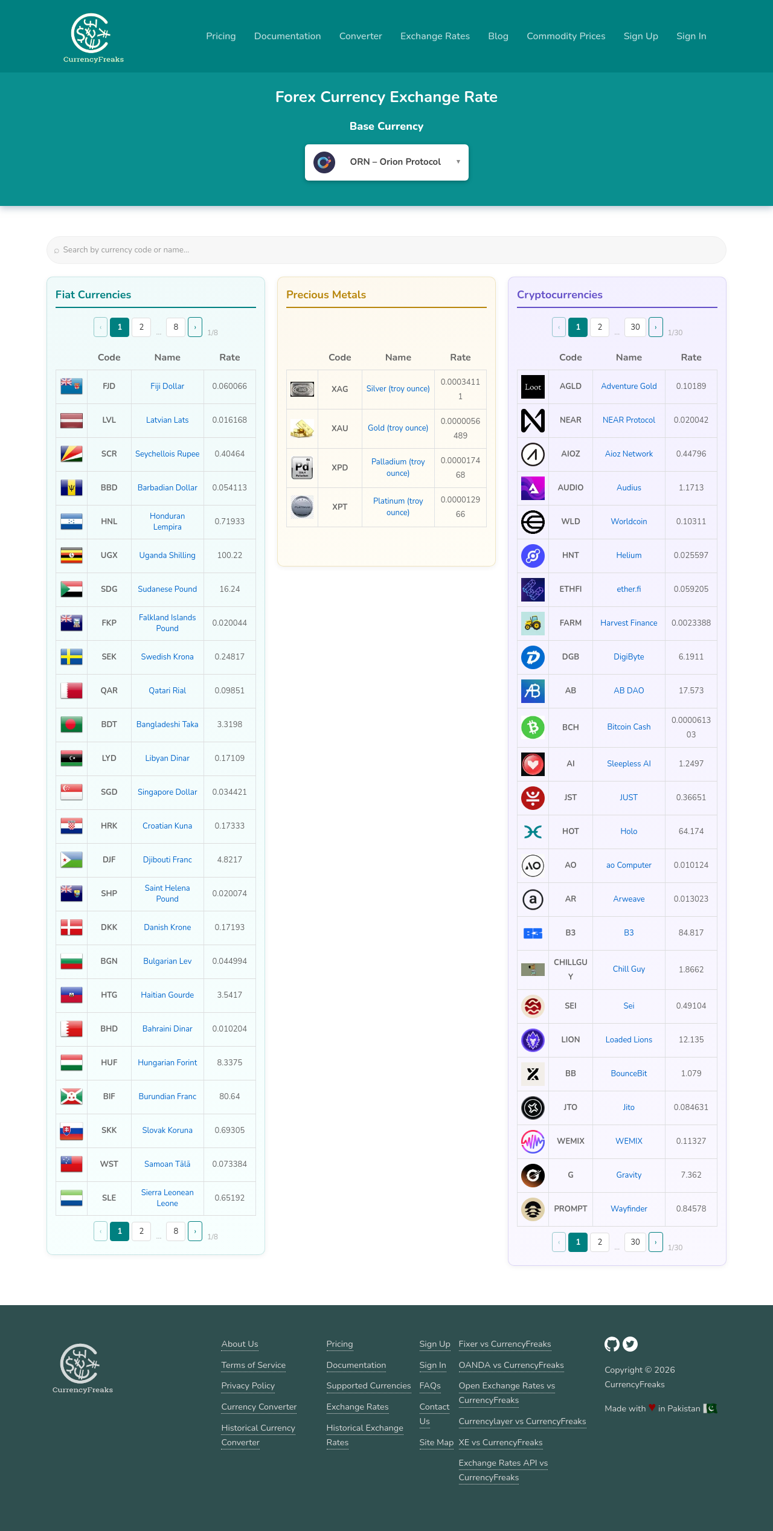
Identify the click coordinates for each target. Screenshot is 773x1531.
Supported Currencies (369, 1385)
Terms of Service (253, 1365)
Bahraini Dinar (168, 1029)
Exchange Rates (435, 36)
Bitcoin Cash (628, 727)
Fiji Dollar (167, 386)
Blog (498, 36)
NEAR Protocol (629, 420)
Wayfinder (629, 1209)
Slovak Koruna (167, 1130)
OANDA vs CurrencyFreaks (511, 1365)
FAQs (430, 1385)
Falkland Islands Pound (167, 623)
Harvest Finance (628, 623)
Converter (360, 36)
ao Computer (629, 865)
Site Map (437, 1442)
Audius (629, 488)
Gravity (629, 1175)
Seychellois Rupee (167, 454)
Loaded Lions (629, 1040)
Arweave (629, 899)
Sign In (691, 36)
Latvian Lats (167, 420)
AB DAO (629, 690)
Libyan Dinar (168, 758)
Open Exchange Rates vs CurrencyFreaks (507, 1392)
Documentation (287, 36)
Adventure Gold (629, 386)
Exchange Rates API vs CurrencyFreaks (503, 1470)
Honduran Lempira (167, 522)
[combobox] (387, 162)
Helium (628, 555)
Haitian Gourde (167, 995)
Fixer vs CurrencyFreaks (505, 1344)
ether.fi (629, 589)
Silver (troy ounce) (398, 389)
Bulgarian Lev (167, 961)
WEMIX (629, 1141)
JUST (629, 797)
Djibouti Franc (167, 860)
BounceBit (629, 1073)
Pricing (221, 36)
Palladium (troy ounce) (398, 467)
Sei (629, 1006)
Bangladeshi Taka (167, 724)
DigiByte (629, 657)
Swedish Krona (167, 657)
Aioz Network (629, 454)
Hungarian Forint (167, 1063)
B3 (629, 933)
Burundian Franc (167, 1096)
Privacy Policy (248, 1385)
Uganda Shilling (168, 555)
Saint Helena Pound (167, 894)
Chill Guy (629, 969)
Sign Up (641, 36)
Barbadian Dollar (167, 488)
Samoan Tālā (167, 1164)
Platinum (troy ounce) (398, 507)
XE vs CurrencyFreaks (501, 1442)
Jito (629, 1107)
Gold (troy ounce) (398, 428)
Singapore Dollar (167, 792)
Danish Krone (167, 927)
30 (635, 327)
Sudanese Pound (167, 589)
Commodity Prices (566, 36)
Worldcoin (629, 521)
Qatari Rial (167, 690)
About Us (239, 1344)
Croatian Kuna (167, 826)
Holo (628, 831)
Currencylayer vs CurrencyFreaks (522, 1421)
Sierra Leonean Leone (167, 1198)
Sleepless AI (629, 764)
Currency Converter (259, 1407)
